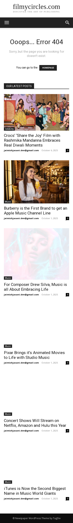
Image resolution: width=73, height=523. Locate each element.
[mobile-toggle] (6, 22)
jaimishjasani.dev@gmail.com (21, 150)
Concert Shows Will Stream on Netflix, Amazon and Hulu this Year (35, 423)
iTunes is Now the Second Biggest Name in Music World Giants (35, 491)
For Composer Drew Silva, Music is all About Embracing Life (35, 287)
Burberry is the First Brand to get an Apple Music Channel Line (35, 210)
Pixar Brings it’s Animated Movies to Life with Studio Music (34, 355)
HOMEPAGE (48, 68)
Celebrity (9, 129)
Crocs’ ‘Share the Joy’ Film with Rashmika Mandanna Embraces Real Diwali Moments (32, 140)
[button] (67, 22)
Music (8, 201)
